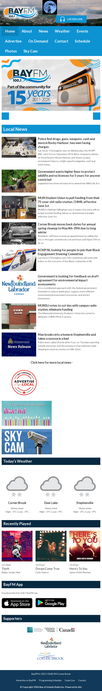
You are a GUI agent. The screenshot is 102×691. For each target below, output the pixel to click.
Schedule (82, 41)
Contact (61, 41)
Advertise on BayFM (26, 680)
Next (96, 116)
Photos (11, 51)
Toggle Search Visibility (95, 31)
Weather (62, 31)
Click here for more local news (51, 362)
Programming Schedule (50, 680)
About (27, 31)
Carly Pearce (42, 572)
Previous (5, 116)
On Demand (38, 41)
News (43, 31)
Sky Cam (31, 51)
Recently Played (17, 523)
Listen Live (70, 680)
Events (82, 31)
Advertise (13, 41)
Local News (15, 129)
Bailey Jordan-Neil (11, 572)
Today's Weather (17, 461)
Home (10, 31)
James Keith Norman (80, 572)
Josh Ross (70, 5)
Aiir (80, 687)
